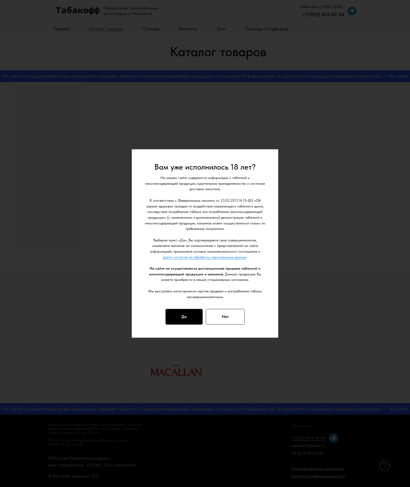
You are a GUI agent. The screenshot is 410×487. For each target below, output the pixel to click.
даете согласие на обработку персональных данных (204, 257)
